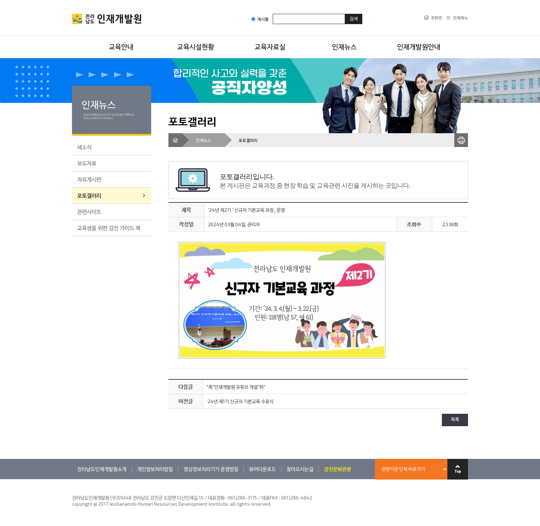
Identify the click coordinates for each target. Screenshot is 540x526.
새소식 (84, 147)
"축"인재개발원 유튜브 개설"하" (236, 387)
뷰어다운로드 (262, 469)
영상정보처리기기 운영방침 (211, 469)
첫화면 (436, 17)
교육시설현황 (195, 46)
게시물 (260, 19)
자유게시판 (89, 179)
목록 (455, 419)
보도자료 (86, 163)
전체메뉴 (460, 17)
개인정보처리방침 (155, 469)
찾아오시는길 (300, 469)
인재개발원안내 (418, 46)
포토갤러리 (89, 195)
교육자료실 (270, 46)
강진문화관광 (337, 469)
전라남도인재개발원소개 (101, 469)
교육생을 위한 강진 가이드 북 (109, 227)
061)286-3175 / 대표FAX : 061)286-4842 (270, 498)
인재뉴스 (344, 46)
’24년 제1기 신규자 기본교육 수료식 (240, 401)
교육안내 (121, 46)
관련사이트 (89, 211)
